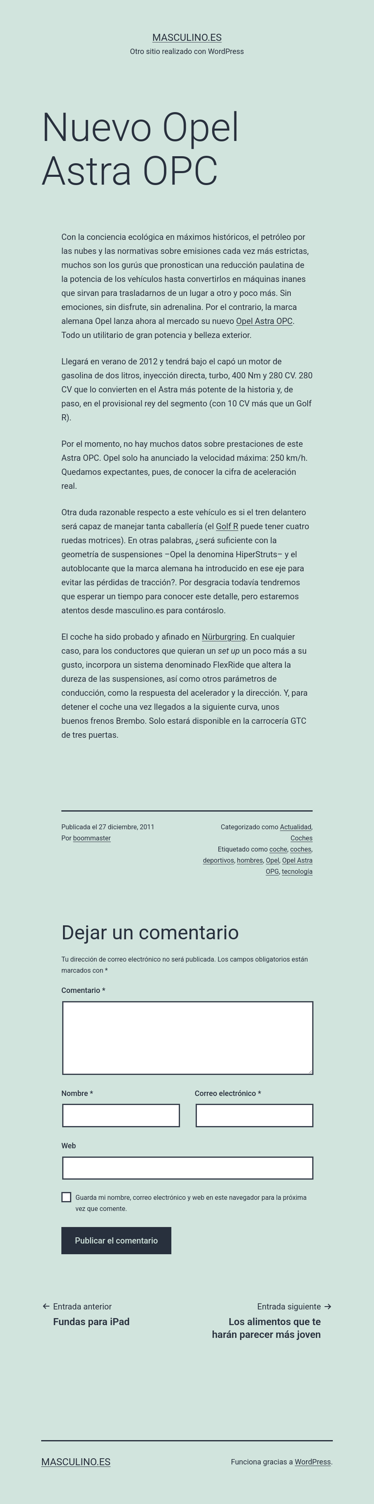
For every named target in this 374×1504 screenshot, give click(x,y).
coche (278, 849)
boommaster (92, 838)
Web (68, 1145)
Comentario (83, 990)
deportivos (218, 860)
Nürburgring (223, 637)
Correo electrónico (228, 1093)
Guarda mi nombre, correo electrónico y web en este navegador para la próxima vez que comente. (190, 1203)
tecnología (297, 871)
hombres (250, 860)
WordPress (313, 1461)
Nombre (77, 1093)
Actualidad (295, 827)
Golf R (227, 526)
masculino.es (187, 37)
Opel (272, 860)
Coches (302, 838)
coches (300, 849)
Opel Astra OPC (264, 321)
